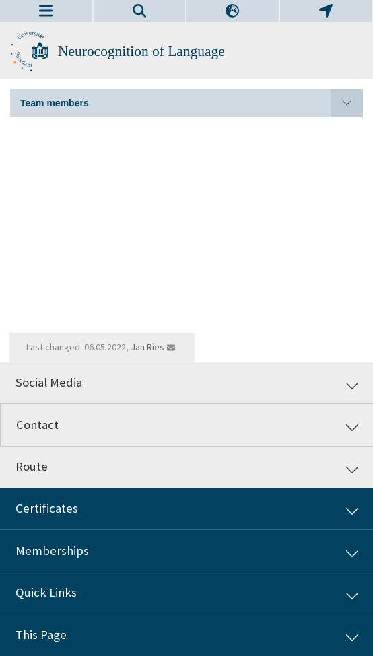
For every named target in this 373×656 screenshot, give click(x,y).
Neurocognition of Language (141, 51)
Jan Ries (147, 347)
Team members (191, 103)
